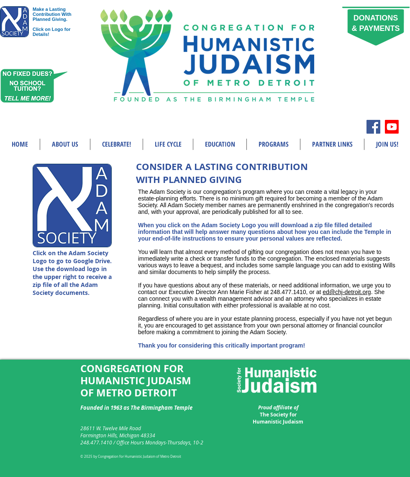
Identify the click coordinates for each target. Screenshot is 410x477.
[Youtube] (392, 127)
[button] (65, 144)
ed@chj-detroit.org (347, 292)
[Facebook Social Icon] (373, 127)
